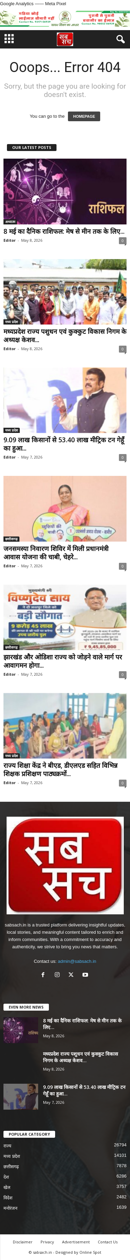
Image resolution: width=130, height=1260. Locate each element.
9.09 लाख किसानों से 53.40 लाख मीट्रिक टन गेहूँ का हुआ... (63, 444)
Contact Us (108, 1241)
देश (6, 1177)
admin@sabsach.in (77, 961)
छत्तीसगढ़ (11, 538)
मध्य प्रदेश (11, 321)
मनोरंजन (10, 1208)
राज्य (7, 1145)
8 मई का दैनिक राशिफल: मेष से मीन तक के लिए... (63, 231)
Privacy (47, 1241)
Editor (9, 240)
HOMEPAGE (84, 116)
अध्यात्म (10, 221)
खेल (6, 1187)
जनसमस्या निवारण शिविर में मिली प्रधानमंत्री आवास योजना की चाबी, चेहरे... (56, 552)
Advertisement (76, 1241)
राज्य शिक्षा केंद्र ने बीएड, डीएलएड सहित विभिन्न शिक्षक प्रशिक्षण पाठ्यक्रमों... (60, 769)
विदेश (7, 1197)
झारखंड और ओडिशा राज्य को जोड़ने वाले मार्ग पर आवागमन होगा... (62, 661)
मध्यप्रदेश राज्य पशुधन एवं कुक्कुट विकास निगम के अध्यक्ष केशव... (65, 335)
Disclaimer (23, 1241)
